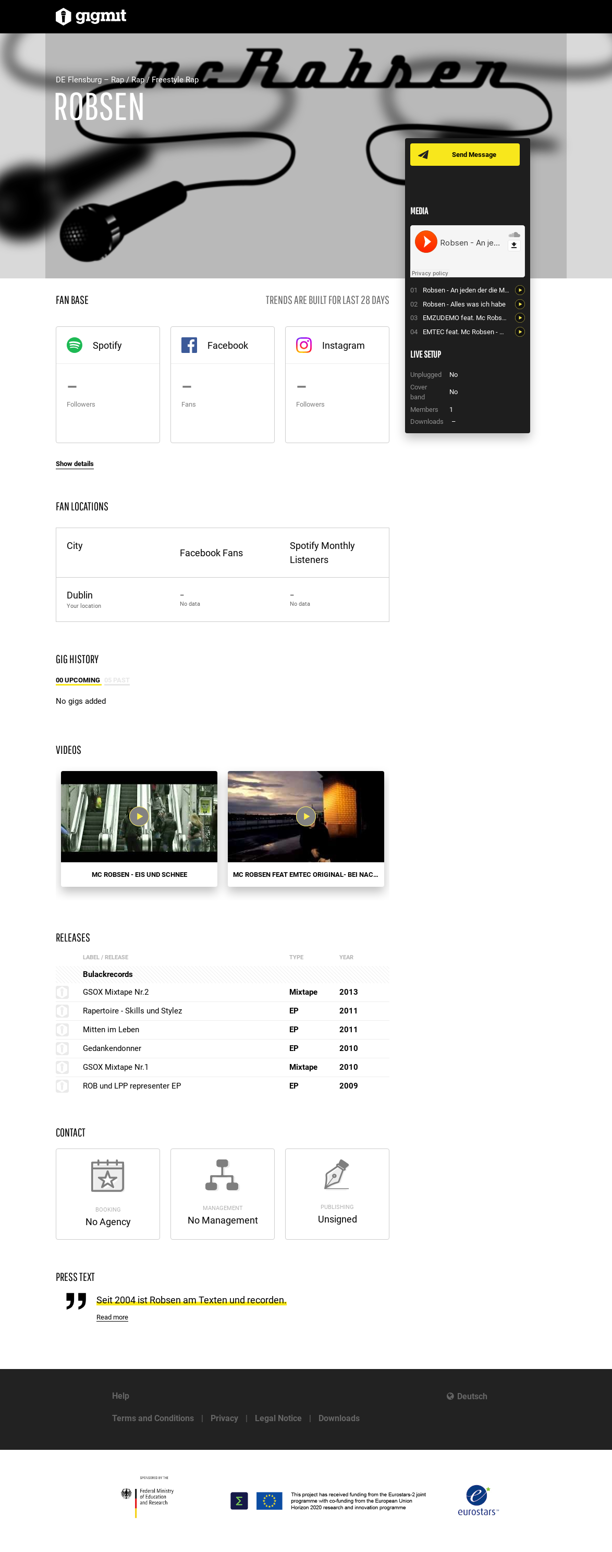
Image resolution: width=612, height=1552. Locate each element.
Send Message (474, 154)
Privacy (224, 1418)
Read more (112, 1317)
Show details (75, 464)
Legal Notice (278, 1418)
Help (120, 1396)
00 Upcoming (79, 680)
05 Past (117, 680)
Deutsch (472, 1396)
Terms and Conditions (153, 1418)
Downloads (339, 1418)
